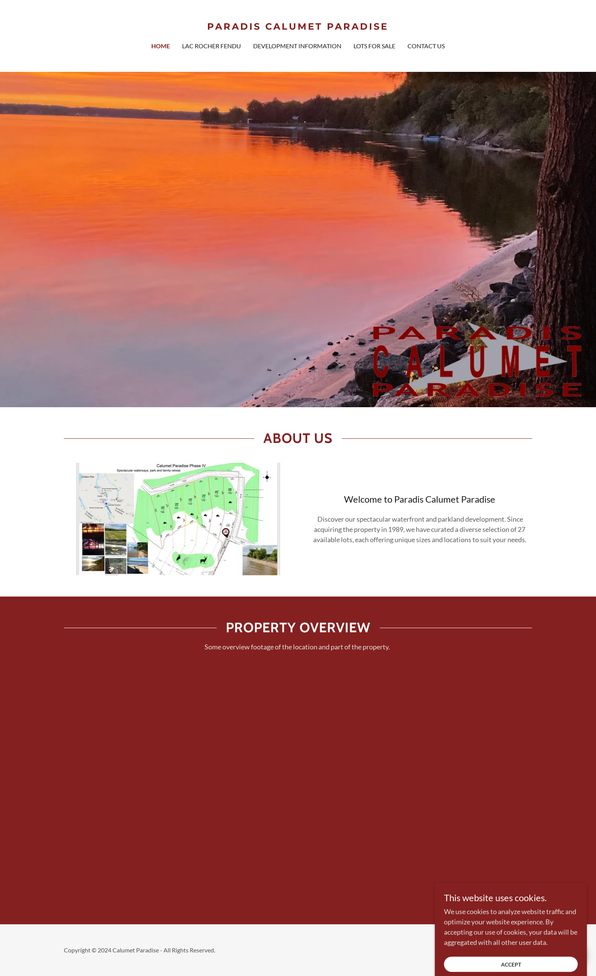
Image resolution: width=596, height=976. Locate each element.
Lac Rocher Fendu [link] (211, 45)
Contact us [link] (426, 45)
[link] (298, 27)
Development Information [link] (297, 45)
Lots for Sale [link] (374, 45)
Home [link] (160, 45)
